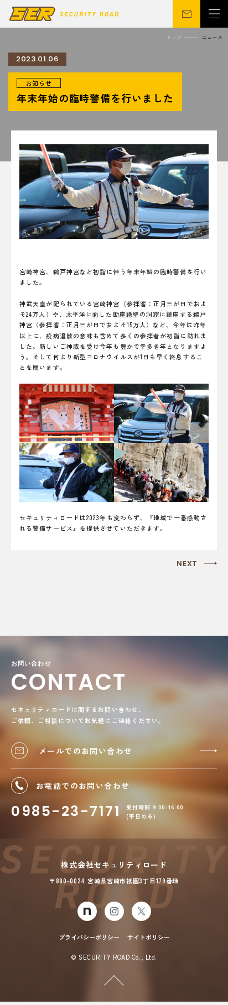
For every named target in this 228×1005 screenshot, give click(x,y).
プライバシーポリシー (89, 939)
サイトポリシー (148, 939)
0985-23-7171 (66, 814)
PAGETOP (105, 971)
